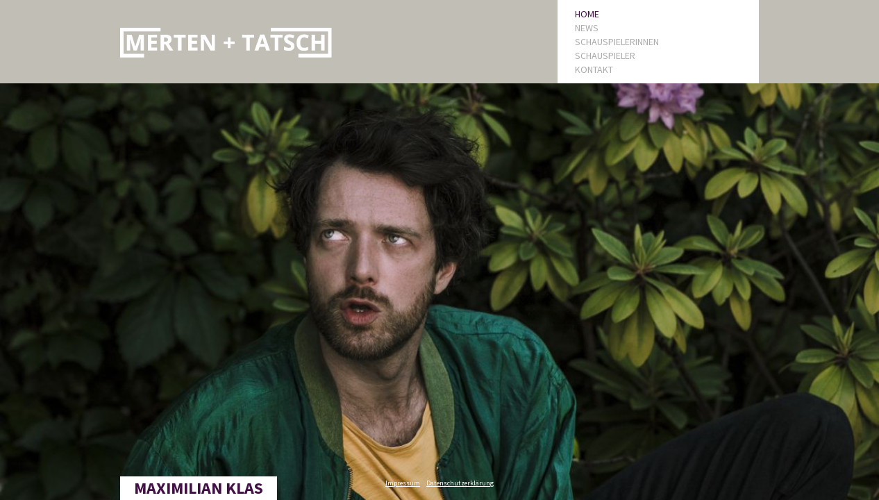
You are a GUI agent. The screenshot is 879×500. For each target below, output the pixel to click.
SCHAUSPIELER (605, 55)
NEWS (586, 28)
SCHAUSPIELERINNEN (617, 41)
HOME (587, 14)
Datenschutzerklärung (460, 483)
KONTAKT (594, 69)
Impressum (402, 483)
